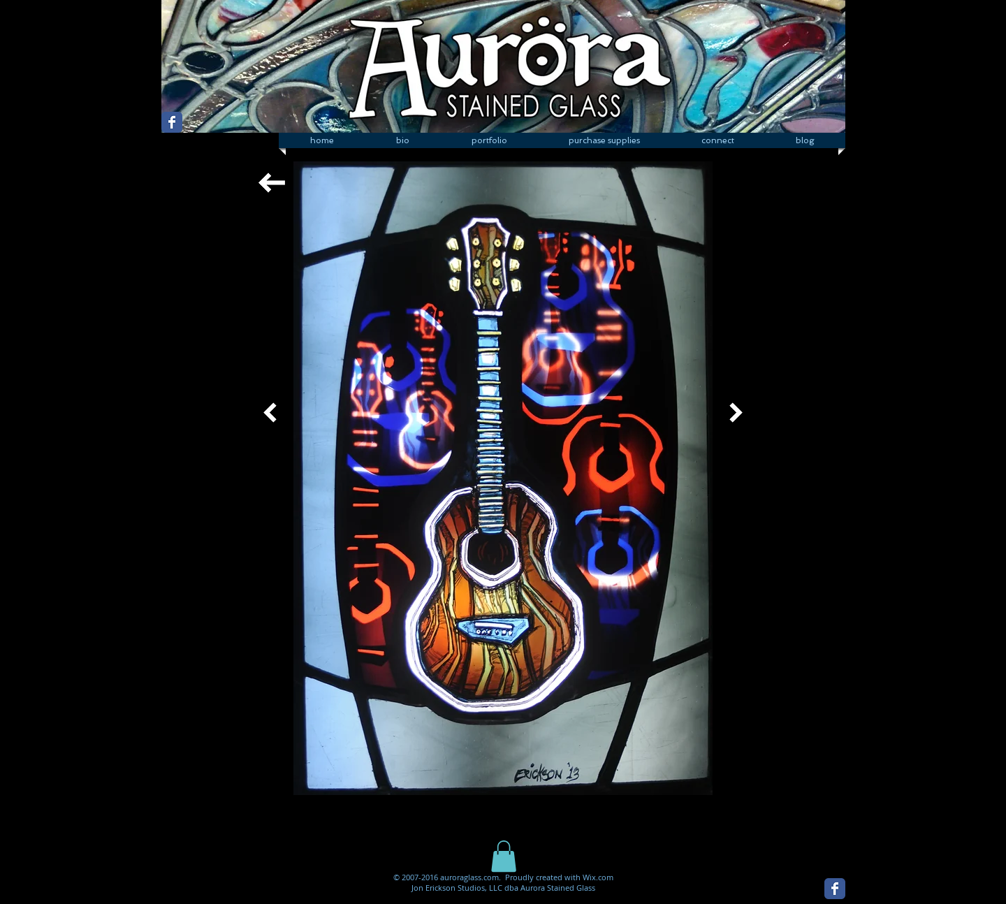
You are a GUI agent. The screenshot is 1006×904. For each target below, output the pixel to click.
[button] (489, 140)
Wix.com (598, 877)
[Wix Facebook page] (171, 122)
